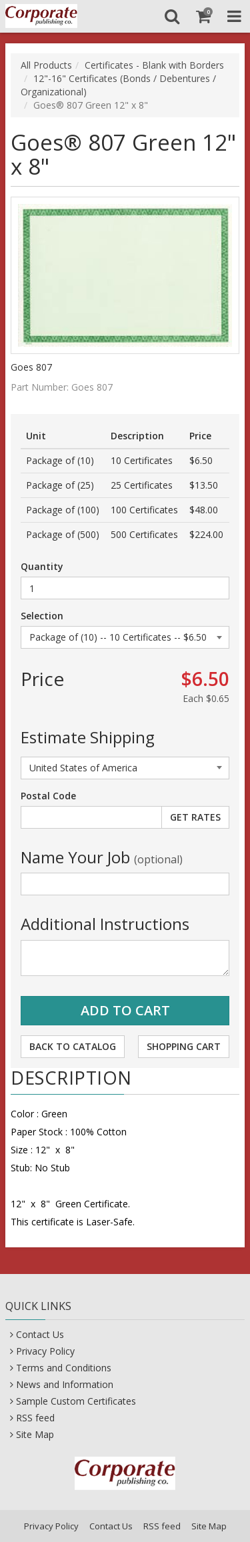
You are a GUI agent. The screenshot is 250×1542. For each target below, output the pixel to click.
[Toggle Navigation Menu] (234, 16)
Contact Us (40, 1334)
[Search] (171, 16)
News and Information (64, 1384)
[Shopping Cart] (203, 16)
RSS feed (35, 1417)
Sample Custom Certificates (76, 1401)
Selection (42, 615)
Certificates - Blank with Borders (154, 65)
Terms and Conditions (63, 1367)
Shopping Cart (184, 1046)
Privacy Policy (45, 1351)
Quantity (42, 566)
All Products (46, 65)
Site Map (35, 1434)
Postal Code (48, 795)
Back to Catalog (72, 1046)
